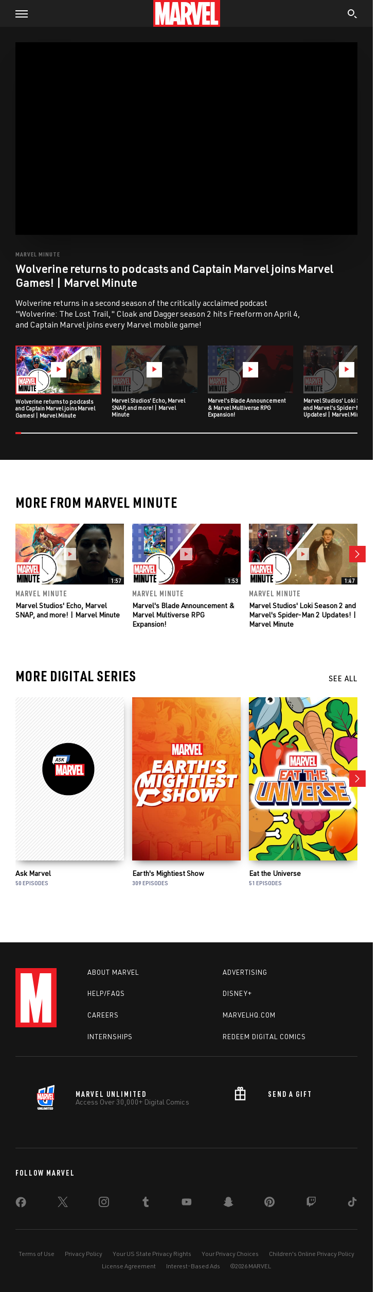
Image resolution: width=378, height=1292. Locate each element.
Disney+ (237, 994)
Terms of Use (37, 1253)
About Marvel (113, 972)
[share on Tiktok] (352, 1204)
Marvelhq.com (249, 1015)
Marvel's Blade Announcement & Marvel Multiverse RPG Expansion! (183, 614)
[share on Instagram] (104, 1204)
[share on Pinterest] (269, 1204)
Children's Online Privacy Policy (311, 1253)
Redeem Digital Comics (264, 1036)
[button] (17, 13)
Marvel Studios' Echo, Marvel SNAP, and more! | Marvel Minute (67, 610)
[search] (352, 15)
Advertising (245, 972)
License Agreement (129, 1266)
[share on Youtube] (187, 1204)
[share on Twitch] (311, 1204)
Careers (103, 1015)
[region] (186, 138)
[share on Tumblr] (145, 1204)
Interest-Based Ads (193, 1266)
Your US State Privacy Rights (152, 1253)
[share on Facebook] (20, 1204)
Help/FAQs (106, 994)
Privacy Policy (83, 1253)
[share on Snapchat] (228, 1204)
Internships (110, 1036)
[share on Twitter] (63, 1204)
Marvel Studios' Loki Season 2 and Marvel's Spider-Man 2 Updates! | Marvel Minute (302, 614)
